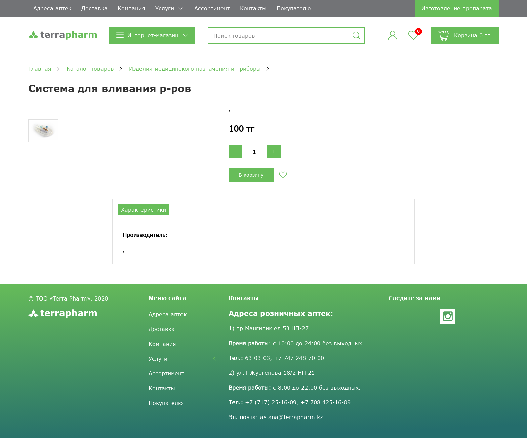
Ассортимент (212, 8)
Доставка (94, 8)
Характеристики (143, 209)
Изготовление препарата (456, 8)
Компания (131, 8)
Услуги (169, 8)
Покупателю (294, 8)
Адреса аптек (52, 8)
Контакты (253, 8)
